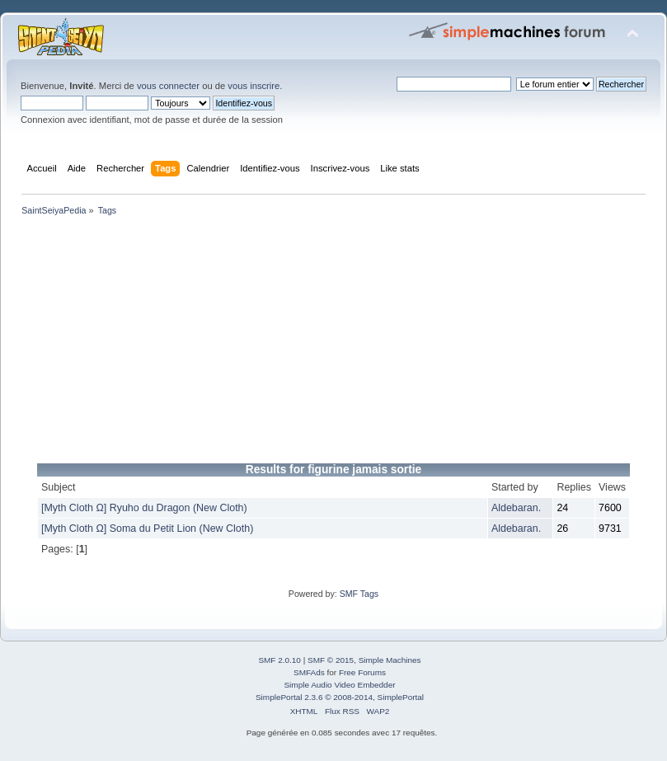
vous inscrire (253, 86)
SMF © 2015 (331, 660)
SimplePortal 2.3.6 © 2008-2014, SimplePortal (340, 697)
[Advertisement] (333, 343)
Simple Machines (390, 660)
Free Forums (362, 672)
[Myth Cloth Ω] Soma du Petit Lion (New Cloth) (147, 528)
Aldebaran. (516, 508)
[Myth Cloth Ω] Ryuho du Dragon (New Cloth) (144, 508)
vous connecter (168, 86)
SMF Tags (359, 594)
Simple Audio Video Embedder (339, 684)
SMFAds (309, 672)
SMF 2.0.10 (279, 660)
